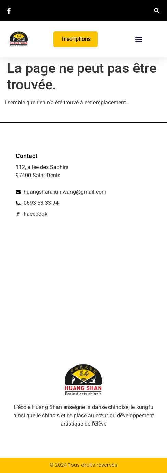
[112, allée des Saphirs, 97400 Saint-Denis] (83, 290)
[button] (156, 10)
